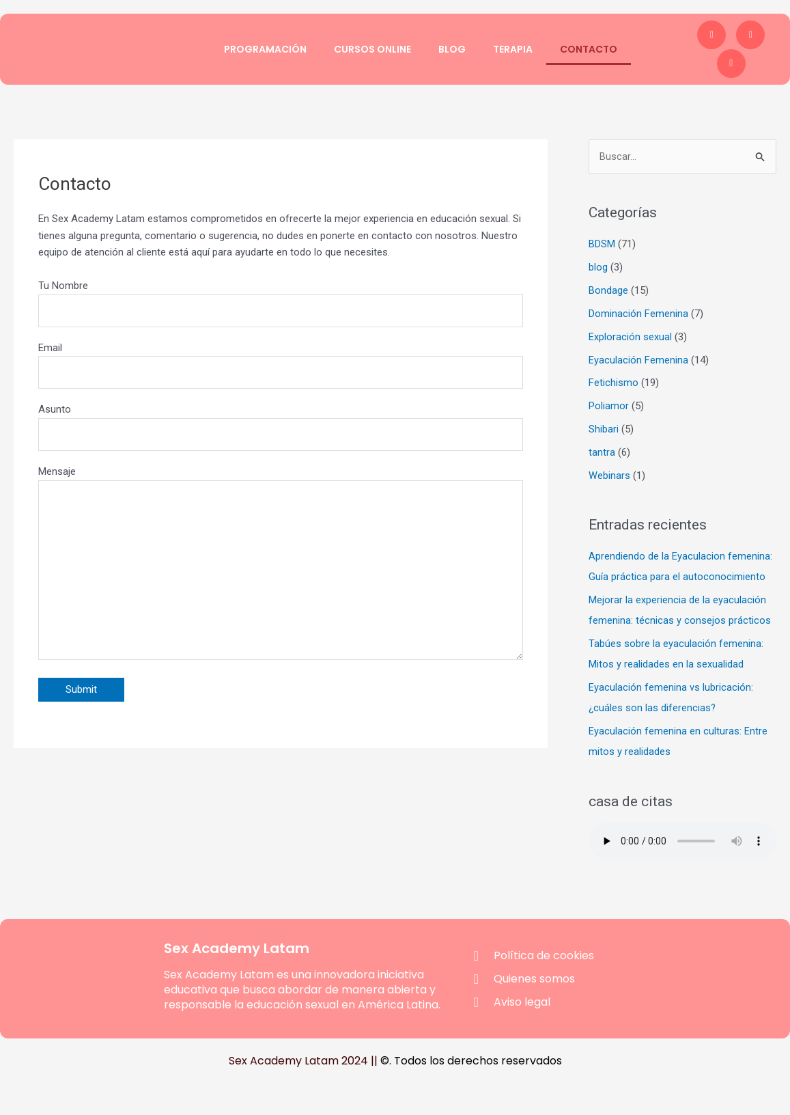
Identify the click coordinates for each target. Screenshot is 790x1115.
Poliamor (609, 406)
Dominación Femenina (638, 313)
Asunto (280, 429)
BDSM (602, 244)
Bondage (608, 290)
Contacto (588, 49)
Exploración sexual (630, 337)
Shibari (604, 429)
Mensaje (280, 571)
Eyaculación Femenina (638, 360)
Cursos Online (372, 49)
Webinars (609, 475)
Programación (265, 49)
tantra (602, 452)
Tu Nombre (280, 303)
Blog (452, 49)
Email (280, 366)
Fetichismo (613, 382)
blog (598, 268)
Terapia (513, 49)
